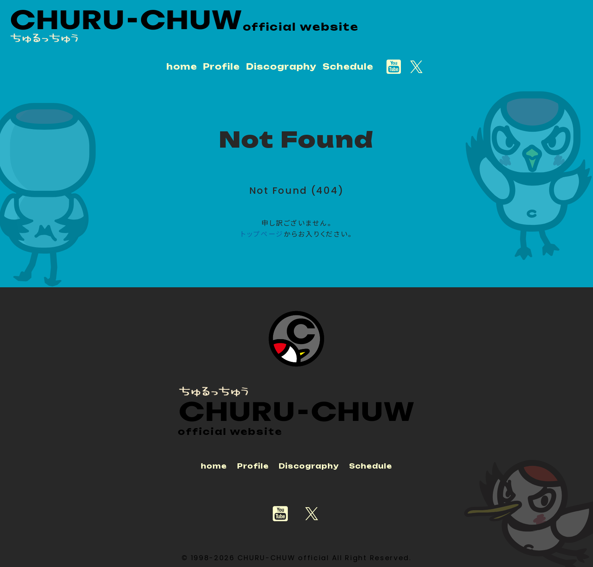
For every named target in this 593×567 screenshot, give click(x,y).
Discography (281, 67)
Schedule (348, 67)
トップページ (262, 234)
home (181, 67)
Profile (221, 67)
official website (301, 26)
